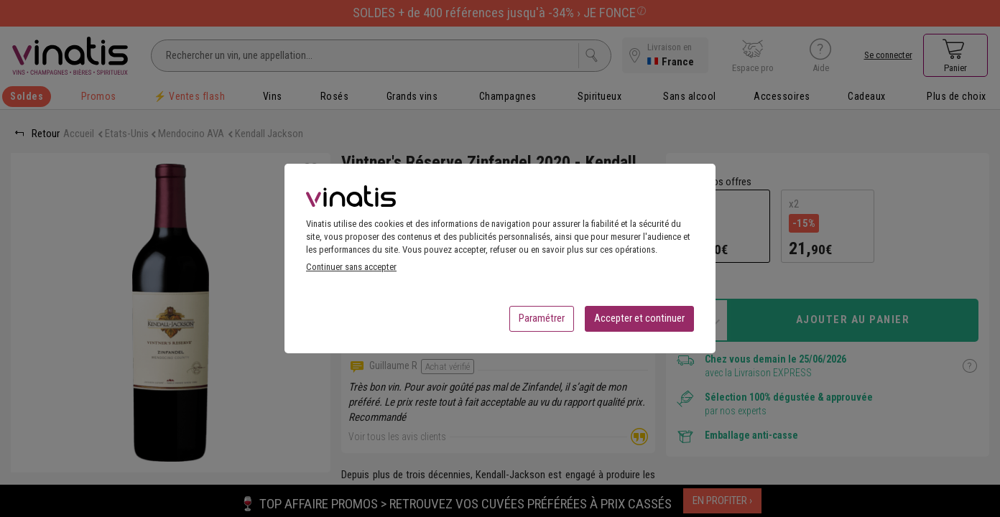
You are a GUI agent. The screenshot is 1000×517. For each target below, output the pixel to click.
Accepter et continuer (639, 322)
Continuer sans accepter (351, 271)
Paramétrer (542, 322)
